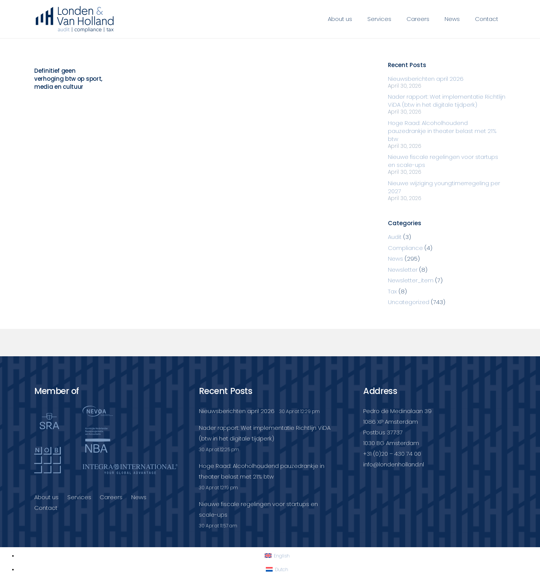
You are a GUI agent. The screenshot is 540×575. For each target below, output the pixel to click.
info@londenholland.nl (393, 464)
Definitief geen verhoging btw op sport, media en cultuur (68, 79)
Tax (392, 291)
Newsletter (403, 270)
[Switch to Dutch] (277, 569)
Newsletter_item (411, 280)
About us (46, 497)
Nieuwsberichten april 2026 (426, 79)
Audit (395, 237)
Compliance (405, 248)
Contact (45, 508)
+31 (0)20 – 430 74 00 (392, 454)
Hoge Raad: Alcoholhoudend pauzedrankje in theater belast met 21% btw (442, 131)
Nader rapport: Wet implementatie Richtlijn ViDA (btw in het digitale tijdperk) (446, 101)
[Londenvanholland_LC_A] (74, 19)
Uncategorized (408, 302)
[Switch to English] (277, 556)
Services (79, 497)
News (395, 259)
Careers (111, 497)
